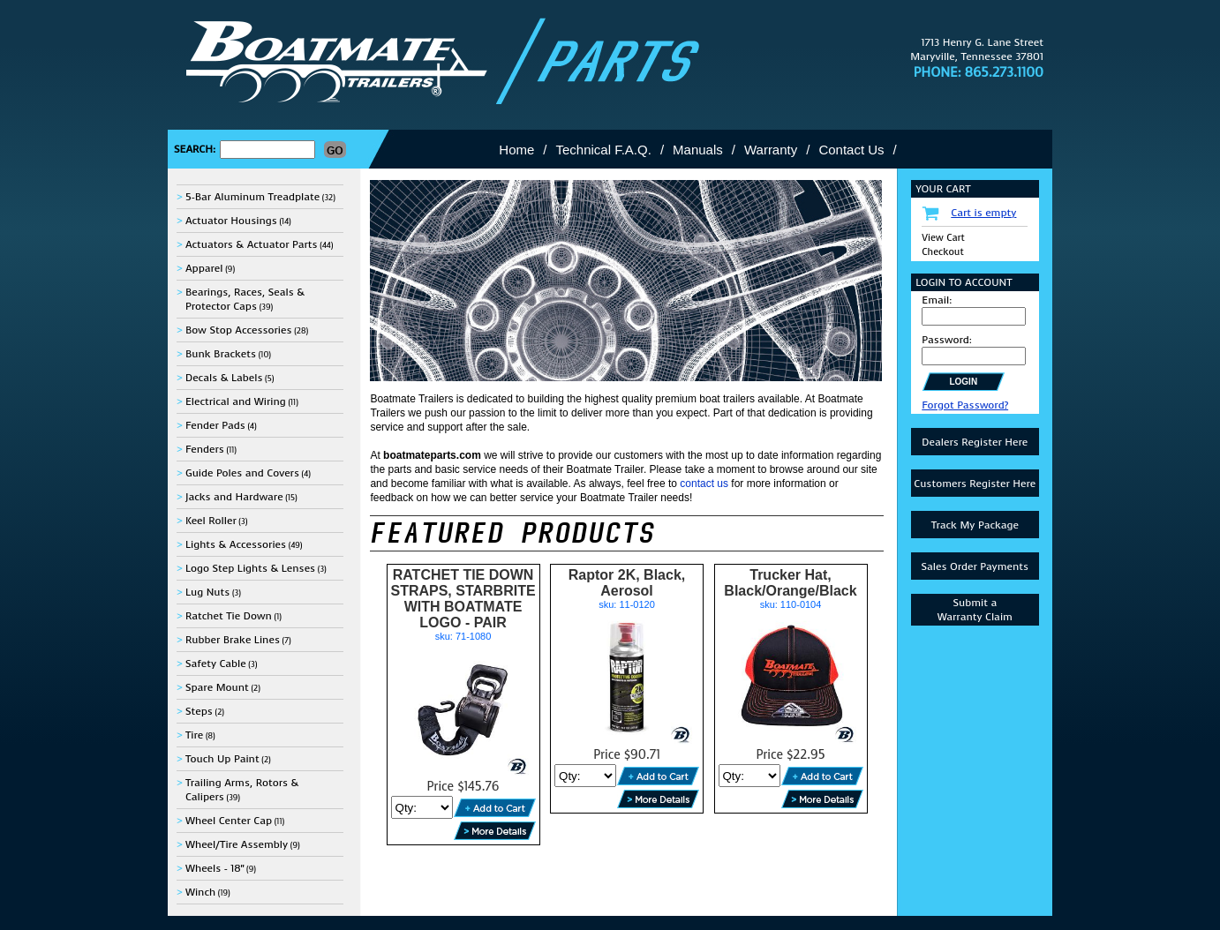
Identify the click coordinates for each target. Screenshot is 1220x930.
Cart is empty (983, 213)
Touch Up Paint (222, 759)
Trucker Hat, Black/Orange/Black (790, 582)
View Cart (943, 237)
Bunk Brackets (220, 354)
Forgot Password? (965, 405)
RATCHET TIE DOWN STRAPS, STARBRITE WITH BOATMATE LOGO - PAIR (462, 598)
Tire (194, 735)
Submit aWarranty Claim (975, 610)
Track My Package (975, 525)
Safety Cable (215, 663)
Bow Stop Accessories (238, 330)
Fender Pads (215, 425)
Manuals (698, 149)
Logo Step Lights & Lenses (250, 568)
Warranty (770, 149)
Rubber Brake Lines (232, 640)
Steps (199, 711)
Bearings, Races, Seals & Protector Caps (245, 299)
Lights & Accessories (235, 544)
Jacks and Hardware (234, 497)
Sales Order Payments (974, 566)
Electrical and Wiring (235, 401)
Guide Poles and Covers (242, 473)
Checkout (942, 252)
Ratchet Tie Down (228, 616)
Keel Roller (211, 521)
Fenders (204, 449)
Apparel (204, 268)
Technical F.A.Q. (603, 149)
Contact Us (851, 149)
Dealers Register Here (975, 442)
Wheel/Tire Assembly (236, 844)
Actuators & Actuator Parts (251, 244)
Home (516, 149)
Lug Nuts (207, 592)
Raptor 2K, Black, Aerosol (627, 582)
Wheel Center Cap (228, 821)
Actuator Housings (231, 221)
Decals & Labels (224, 378)
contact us (704, 483)
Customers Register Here (974, 483)
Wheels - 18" (214, 868)
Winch (200, 892)
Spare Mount (217, 687)
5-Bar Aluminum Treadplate (252, 197)
